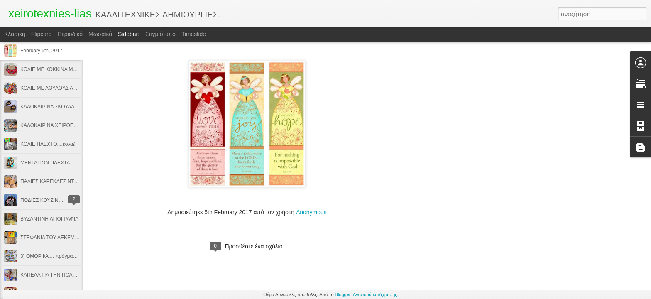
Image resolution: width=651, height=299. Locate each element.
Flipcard (41, 34)
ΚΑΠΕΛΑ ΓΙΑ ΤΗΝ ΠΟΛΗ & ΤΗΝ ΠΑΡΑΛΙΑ (67, 275)
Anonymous (311, 212)
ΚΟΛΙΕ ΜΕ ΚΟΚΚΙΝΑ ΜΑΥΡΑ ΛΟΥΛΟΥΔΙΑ (67, 69)
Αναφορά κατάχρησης (375, 294)
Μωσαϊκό (100, 34)
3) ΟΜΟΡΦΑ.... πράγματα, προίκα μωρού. (67, 256)
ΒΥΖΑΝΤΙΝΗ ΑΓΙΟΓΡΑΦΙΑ (49, 219)
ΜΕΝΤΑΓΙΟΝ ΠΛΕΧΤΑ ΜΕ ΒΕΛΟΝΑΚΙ (62, 163)
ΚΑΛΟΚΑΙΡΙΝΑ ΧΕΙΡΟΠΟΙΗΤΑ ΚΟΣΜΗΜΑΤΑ (70, 125)
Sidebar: (129, 34)
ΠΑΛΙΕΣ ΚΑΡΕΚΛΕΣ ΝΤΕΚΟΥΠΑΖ (59, 181)
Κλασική (14, 34)
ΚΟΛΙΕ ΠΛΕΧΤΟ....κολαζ (47, 144)
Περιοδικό (70, 34)
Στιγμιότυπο (160, 34)
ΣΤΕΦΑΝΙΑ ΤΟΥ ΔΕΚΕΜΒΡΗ (52, 237)
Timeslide (193, 34)
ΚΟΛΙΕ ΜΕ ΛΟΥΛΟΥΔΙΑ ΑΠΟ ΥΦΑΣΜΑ (63, 88)
